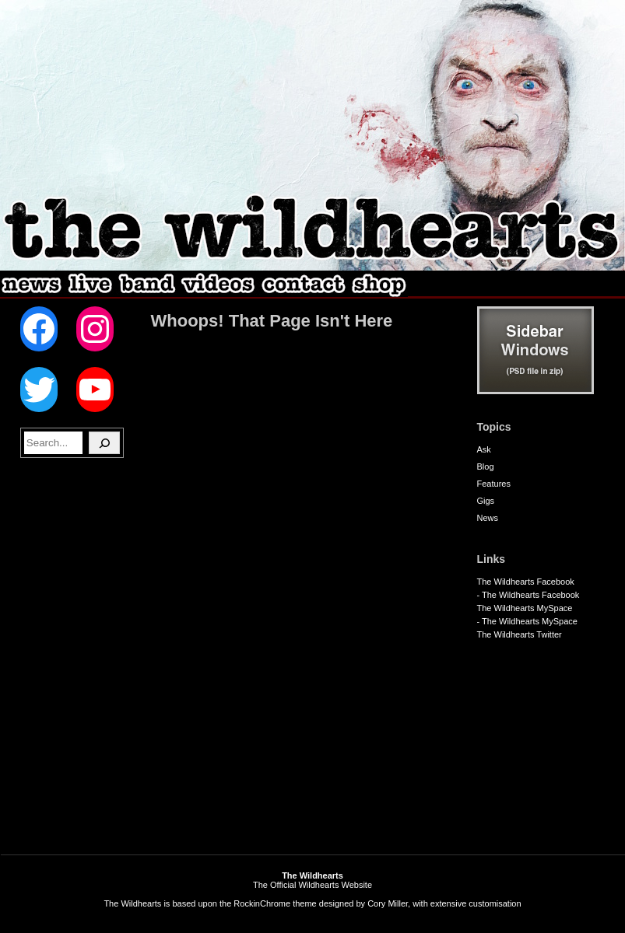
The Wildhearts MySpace (525, 608)
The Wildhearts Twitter (519, 634)
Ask (484, 449)
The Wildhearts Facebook (525, 581)
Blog (485, 466)
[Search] (104, 443)
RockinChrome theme (274, 903)
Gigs (486, 500)
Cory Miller (387, 903)
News (488, 517)
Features (494, 483)
